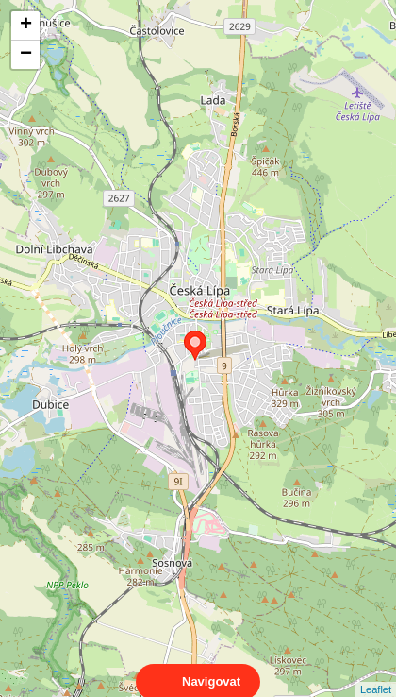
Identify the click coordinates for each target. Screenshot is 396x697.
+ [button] (26, 25)
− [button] (26, 55)
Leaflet (375, 672)
